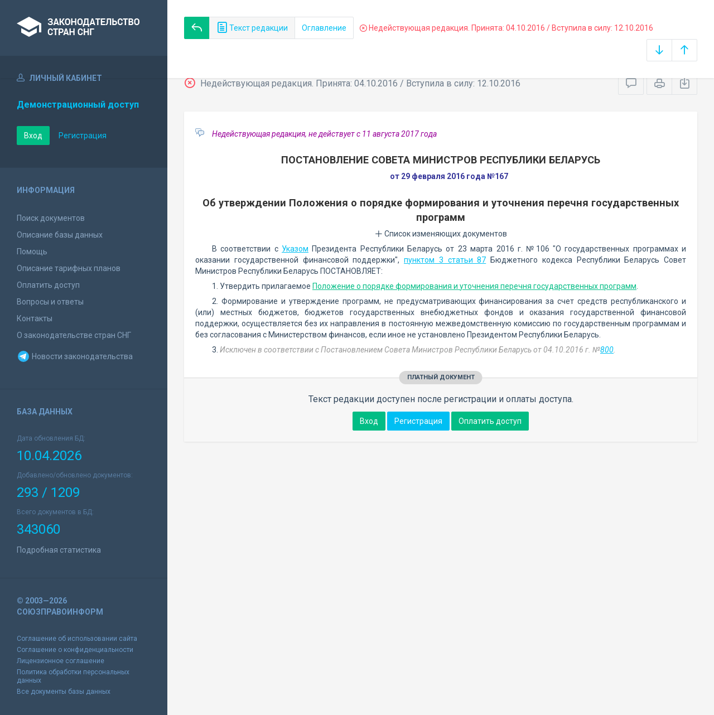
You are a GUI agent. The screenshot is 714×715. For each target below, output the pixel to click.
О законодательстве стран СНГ (74, 335)
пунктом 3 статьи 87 (445, 259)
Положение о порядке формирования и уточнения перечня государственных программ (474, 286)
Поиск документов (51, 218)
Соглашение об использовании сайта (77, 638)
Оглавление (324, 27)
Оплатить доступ (48, 285)
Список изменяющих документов (441, 233)
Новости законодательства (75, 356)
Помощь (32, 251)
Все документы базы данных (63, 691)
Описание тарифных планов (68, 268)
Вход (33, 135)
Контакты (34, 318)
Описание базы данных (60, 234)
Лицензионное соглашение (60, 661)
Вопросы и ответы (50, 301)
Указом (295, 248)
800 (607, 349)
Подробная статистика (59, 549)
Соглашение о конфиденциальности (75, 650)
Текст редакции (252, 27)
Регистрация (83, 135)
